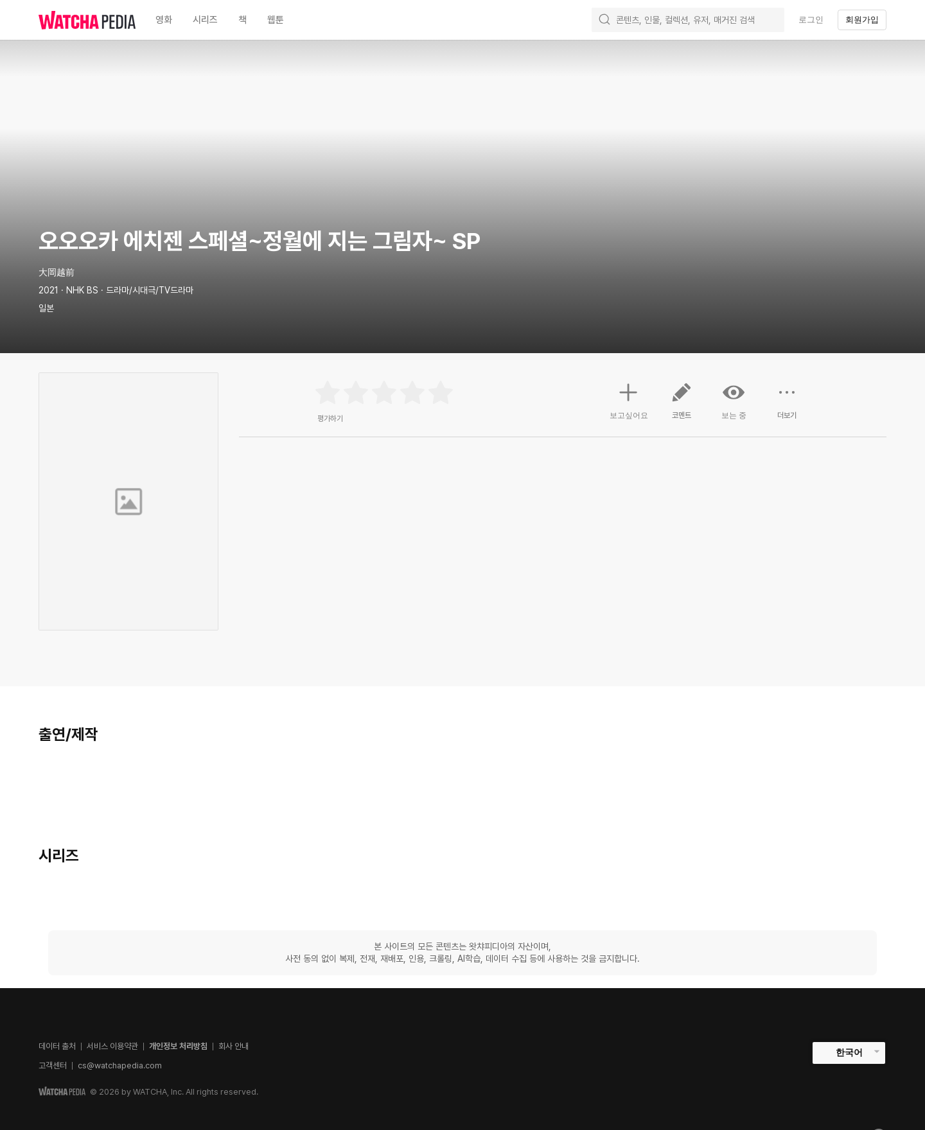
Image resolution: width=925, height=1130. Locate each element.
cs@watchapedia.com (120, 1065)
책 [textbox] (242, 20)
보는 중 (734, 400)
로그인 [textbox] (811, 19)
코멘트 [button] (681, 405)
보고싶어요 (629, 399)
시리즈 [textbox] (205, 20)
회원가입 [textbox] (862, 19)
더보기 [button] (787, 405)
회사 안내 (233, 1046)
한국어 (849, 1052)
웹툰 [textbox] (275, 20)
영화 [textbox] (163, 20)
